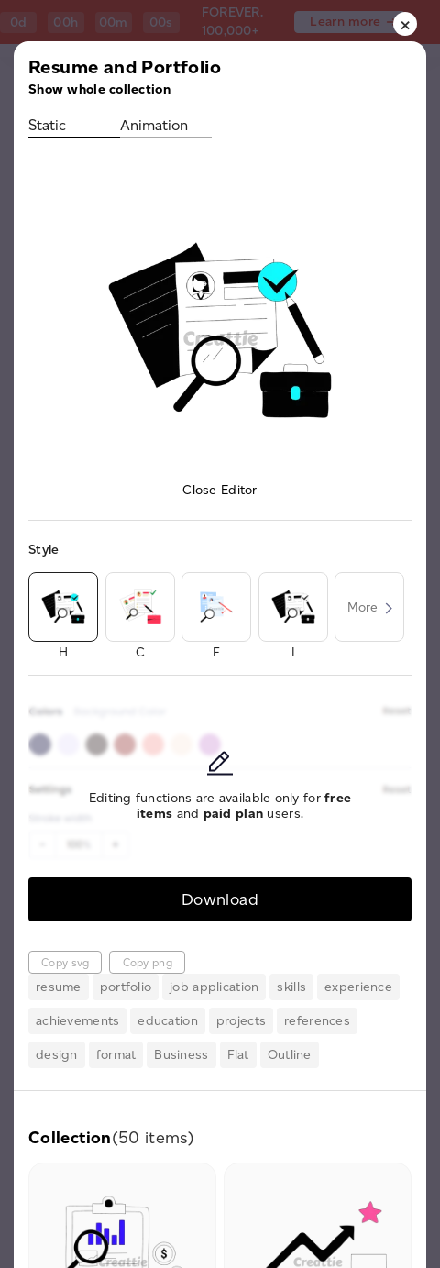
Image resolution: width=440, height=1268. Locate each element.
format (116, 1055)
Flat (238, 1055)
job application (214, 987)
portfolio (126, 987)
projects (241, 1021)
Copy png (147, 962)
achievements (77, 1021)
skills (291, 987)
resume (59, 987)
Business (181, 1055)
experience (358, 987)
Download (220, 899)
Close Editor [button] (219, 490)
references (317, 1021)
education (168, 1021)
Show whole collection (99, 89)
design (57, 1055)
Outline (290, 1055)
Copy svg (65, 962)
